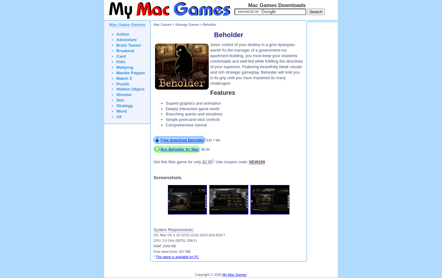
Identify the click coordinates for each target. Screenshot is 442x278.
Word (121, 111)
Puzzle (122, 84)
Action (122, 34)
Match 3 (124, 78)
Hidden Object (130, 89)
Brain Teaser (128, 45)
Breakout (125, 50)
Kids (120, 62)
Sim (120, 100)
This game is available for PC (177, 257)
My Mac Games (234, 274)
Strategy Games (187, 24)
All (119, 116)
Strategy (124, 105)
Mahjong (125, 67)
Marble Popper (130, 73)
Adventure (126, 39)
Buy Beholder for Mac (180, 149)
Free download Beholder (182, 140)
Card (121, 56)
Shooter (124, 94)
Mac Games (162, 24)
